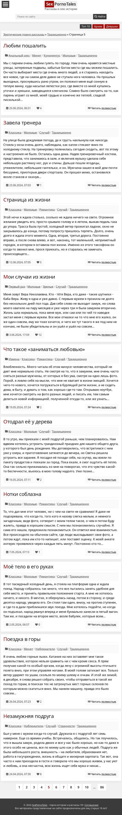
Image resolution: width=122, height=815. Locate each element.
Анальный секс (19, 55)
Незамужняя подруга (28, 716)
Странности (66, 726)
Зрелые (48, 286)
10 (87, 787)
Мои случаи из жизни (29, 276)
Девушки (112, 26)
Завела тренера (22, 122)
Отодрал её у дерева (27, 421)
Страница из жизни (26, 199)
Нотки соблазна (22, 494)
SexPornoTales (39, 805)
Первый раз (17, 286)
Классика (15, 132)
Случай (44, 132)
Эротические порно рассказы (23, 34)
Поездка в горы (21, 639)
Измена (14, 359)
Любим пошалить (24, 45)
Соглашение (91, 805)
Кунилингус (52, 55)
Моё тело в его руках (28, 566)
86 (102, 787)
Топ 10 (86, 26)
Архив (98, 26)
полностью (108, 108)
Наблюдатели (45, 649)
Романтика (47, 209)
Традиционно (56, 34)
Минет (36, 55)
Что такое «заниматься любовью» (44, 349)
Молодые (69, 55)
